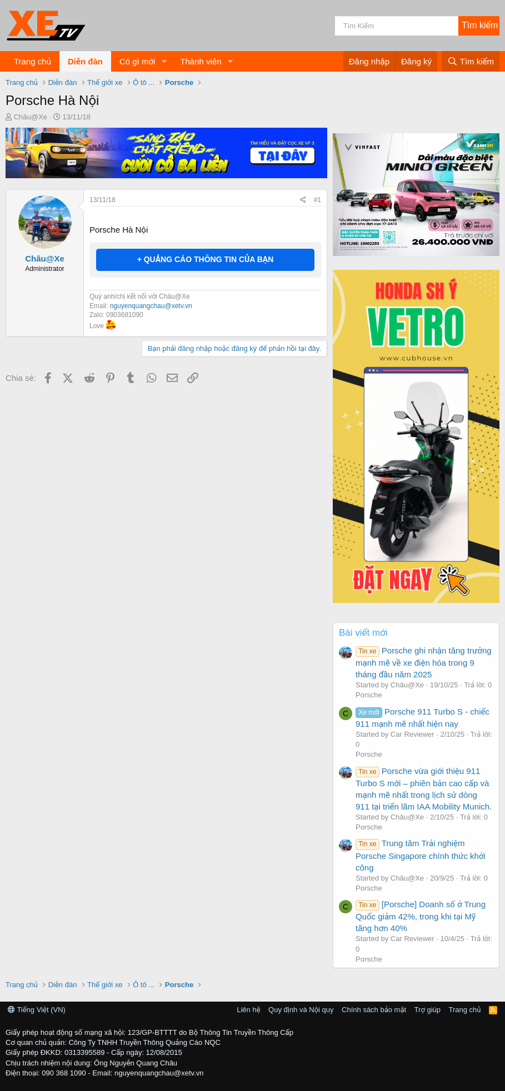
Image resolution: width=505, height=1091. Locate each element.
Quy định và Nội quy (301, 1009)
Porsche (369, 695)
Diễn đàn (85, 61)
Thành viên (200, 61)
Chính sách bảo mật (374, 1009)
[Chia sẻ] (303, 200)
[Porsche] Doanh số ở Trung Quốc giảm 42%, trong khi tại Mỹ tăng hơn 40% (421, 916)
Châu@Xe (30, 117)
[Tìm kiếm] (396, 26)
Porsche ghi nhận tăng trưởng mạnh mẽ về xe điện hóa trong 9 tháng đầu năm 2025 (424, 662)
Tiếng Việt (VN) (37, 1009)
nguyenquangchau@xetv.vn (151, 306)
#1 (317, 200)
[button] (164, 61)
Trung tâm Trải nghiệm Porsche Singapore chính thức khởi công (421, 855)
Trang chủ (32, 61)
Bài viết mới (363, 632)
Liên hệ (248, 1009)
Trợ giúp (427, 1009)
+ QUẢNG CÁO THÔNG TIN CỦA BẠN (205, 259)
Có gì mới (137, 61)
